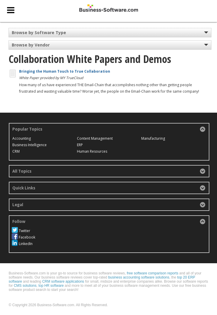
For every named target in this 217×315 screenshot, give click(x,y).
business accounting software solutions (138, 277)
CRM (16, 151)
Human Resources (92, 151)
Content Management (95, 138)
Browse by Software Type (39, 32)
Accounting (21, 138)
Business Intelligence (29, 144)
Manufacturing (153, 138)
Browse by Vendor (31, 45)
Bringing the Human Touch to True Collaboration (64, 71)
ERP (80, 144)
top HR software (51, 286)
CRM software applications (63, 281)
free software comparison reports (152, 273)
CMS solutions (25, 286)
